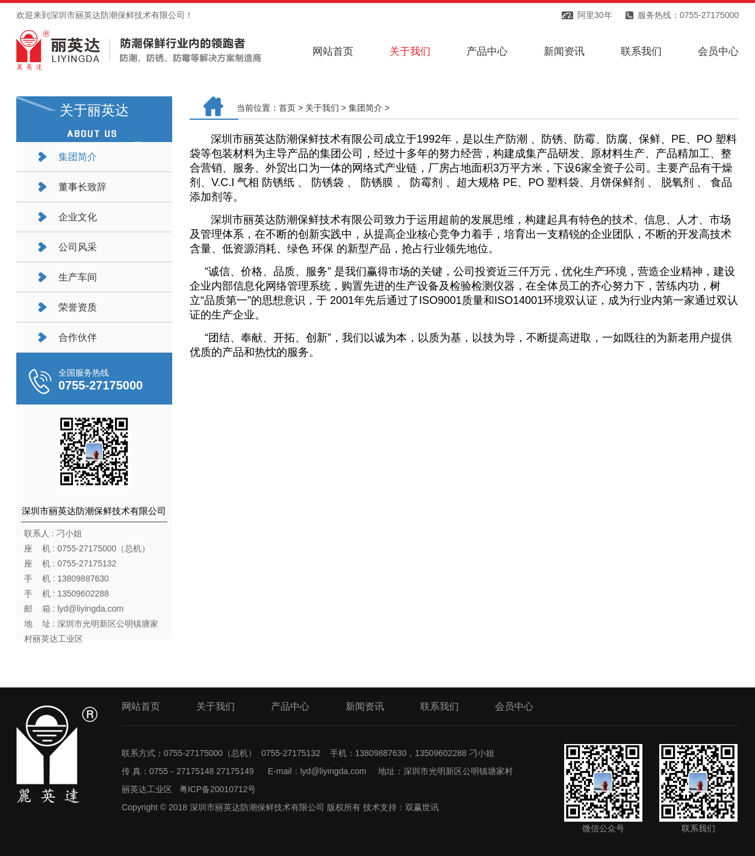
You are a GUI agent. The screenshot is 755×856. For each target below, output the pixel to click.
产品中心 (487, 51)
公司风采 (77, 247)
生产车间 (77, 277)
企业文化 (77, 217)
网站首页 (332, 51)
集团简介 (77, 157)
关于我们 (410, 51)
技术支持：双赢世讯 (401, 807)
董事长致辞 (82, 187)
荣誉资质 (77, 307)
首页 (287, 108)
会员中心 (718, 51)
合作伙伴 (77, 337)
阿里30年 (594, 15)
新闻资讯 (564, 51)
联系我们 (641, 51)
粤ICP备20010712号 (217, 789)
